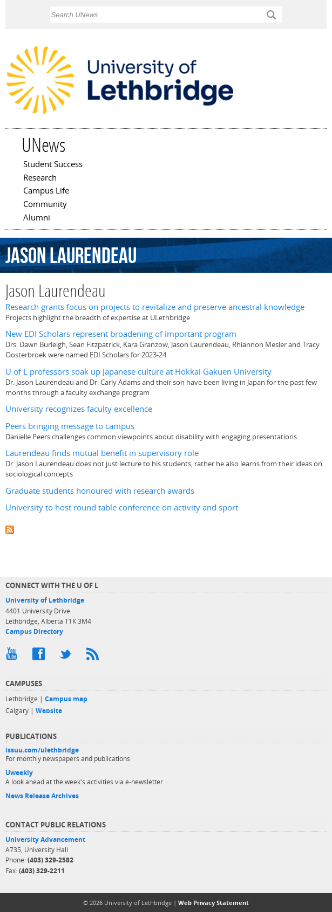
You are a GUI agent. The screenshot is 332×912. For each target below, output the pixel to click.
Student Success (53, 165)
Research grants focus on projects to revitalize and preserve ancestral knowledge (154, 307)
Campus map (66, 699)
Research (40, 178)
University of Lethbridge (44, 600)
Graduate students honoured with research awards (99, 490)
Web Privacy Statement (213, 903)
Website (49, 711)
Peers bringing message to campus (69, 426)
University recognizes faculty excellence (78, 408)
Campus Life (46, 191)
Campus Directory (34, 631)
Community (45, 205)
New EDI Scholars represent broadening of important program (120, 334)
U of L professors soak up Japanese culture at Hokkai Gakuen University (138, 371)
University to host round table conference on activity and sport (121, 507)
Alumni (36, 218)
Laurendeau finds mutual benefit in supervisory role (102, 453)
